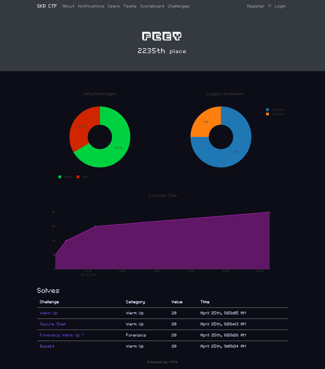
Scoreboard (152, 6)
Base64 (47, 346)
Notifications (91, 6)
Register (256, 6)
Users (114, 6)
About (69, 6)
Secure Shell (53, 324)
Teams (130, 6)
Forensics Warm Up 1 (61, 335)
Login (280, 6)
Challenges (179, 6)
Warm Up (49, 313)
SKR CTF (47, 6)
